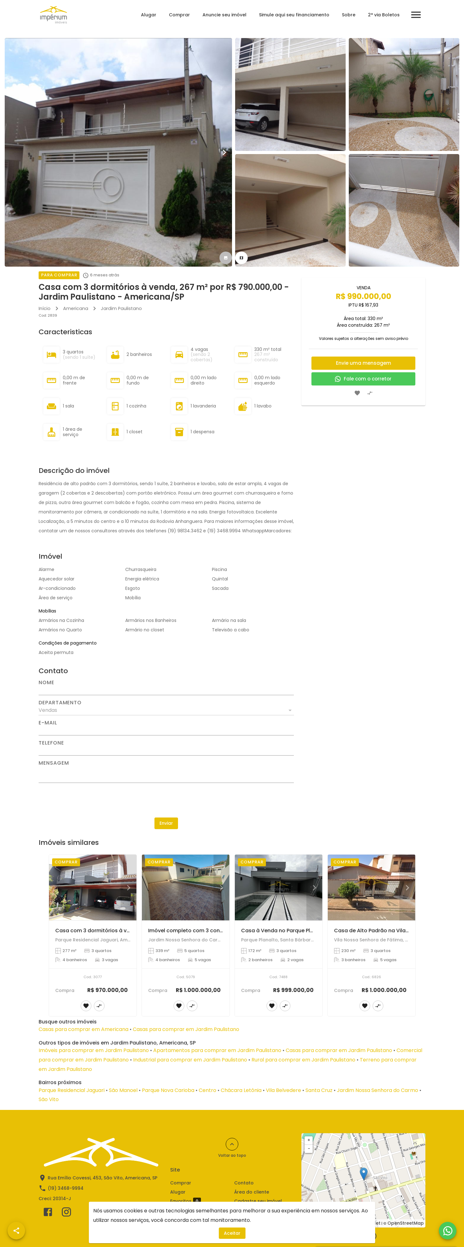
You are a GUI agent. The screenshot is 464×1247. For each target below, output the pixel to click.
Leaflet (372, 1223)
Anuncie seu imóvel (224, 15)
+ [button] (308, 1140)
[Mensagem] (166, 774)
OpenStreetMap (405, 1223)
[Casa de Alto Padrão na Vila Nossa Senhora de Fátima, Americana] (371, 887)
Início (45, 308)
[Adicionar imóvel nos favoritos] (357, 393)
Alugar (148, 15)
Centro (207, 1090)
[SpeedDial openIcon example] (16, 1230)
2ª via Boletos (383, 15)
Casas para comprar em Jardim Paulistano (186, 1029)
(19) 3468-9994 (66, 1188)
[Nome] (166, 690)
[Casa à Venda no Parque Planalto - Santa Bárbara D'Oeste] (278, 887)
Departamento (60, 702)
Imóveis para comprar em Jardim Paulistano (94, 1050)
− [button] (309, 1148)
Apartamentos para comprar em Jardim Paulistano (217, 1050)
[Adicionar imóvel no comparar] (370, 393)
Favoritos (185, 1201)
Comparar (200, 1210)
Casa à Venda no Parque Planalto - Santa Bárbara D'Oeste (316, 930)
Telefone (51, 742)
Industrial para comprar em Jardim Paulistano (190, 1059)
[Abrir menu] (415, 15)
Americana (75, 308)
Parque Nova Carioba (168, 1090)
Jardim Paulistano (121, 308)
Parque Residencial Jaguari (72, 1090)
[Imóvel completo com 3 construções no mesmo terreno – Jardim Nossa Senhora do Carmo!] (185, 887)
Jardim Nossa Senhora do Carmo (377, 1090)
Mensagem (54, 763)
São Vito (49, 1099)
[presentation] (166, 800)
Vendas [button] (48, 710)
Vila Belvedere (283, 1090)
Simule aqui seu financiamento (293, 15)
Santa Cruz (318, 1090)
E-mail (48, 722)
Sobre (348, 15)
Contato (244, 1183)
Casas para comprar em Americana (83, 1029)
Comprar (178, 15)
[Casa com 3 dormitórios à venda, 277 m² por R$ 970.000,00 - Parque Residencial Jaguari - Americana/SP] (93, 887)
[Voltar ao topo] (232, 1144)
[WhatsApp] (447, 1230)
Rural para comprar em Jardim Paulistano (303, 1059)
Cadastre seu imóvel (258, 1201)
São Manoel (123, 1090)
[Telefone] (166, 750)
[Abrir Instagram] (66, 1213)
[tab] (225, 258)
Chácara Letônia (241, 1090)
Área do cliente (251, 1192)
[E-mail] (166, 730)
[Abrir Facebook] (47, 1213)
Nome (46, 682)
